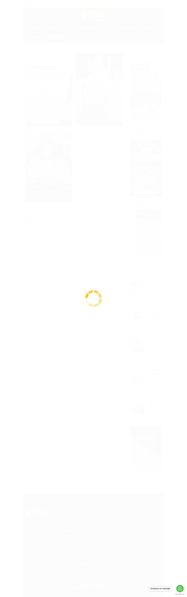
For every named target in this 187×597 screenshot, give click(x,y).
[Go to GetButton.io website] (180, 594)
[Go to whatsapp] (180, 588)
